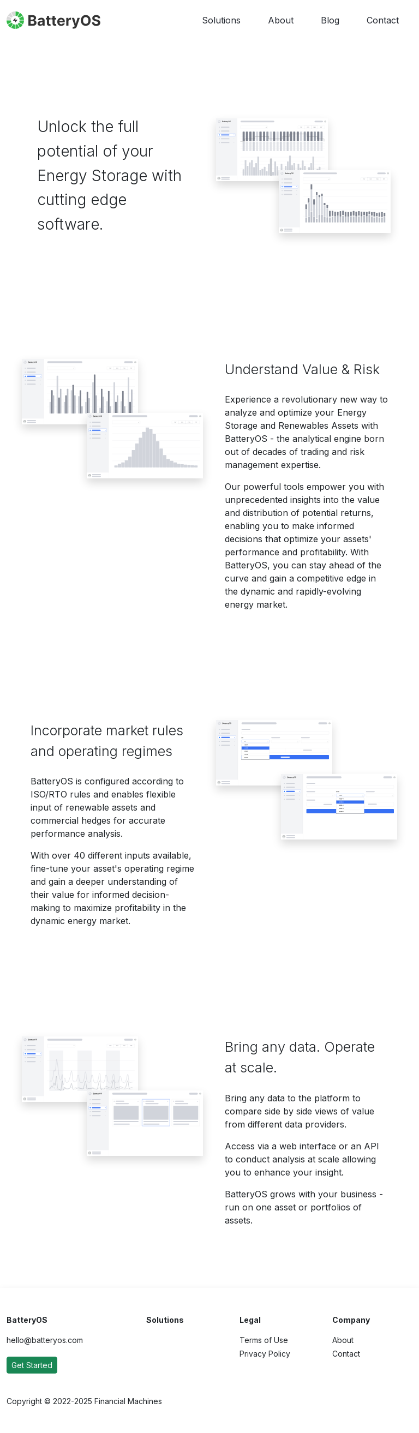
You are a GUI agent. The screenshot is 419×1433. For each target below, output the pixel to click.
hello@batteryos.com (45, 1340)
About (281, 20)
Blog (330, 20)
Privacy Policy (265, 1353)
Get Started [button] (31, 1365)
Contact (383, 20)
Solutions (221, 20)
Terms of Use (264, 1340)
